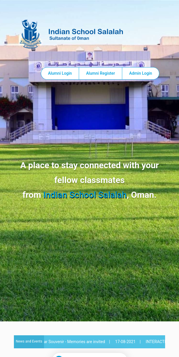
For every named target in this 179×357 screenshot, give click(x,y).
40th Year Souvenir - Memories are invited (69, 341)
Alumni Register (100, 73)
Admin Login (140, 73)
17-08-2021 (126, 341)
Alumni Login (60, 73)
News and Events (29, 341)
